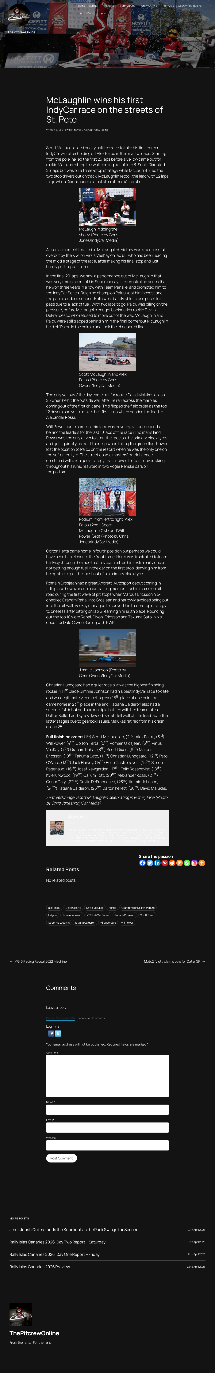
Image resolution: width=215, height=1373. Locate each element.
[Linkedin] (157, 863)
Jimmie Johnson (71, 915)
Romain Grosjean (125, 915)
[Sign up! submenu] (99, 5)
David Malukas (94, 907)
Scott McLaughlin (58, 922)
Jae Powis (65, 129)
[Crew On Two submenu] (158, 5)
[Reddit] (172, 863)
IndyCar (87, 129)
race (96, 129)
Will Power (127, 922)
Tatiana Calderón (85, 922)
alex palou (54, 907)
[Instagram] (194, 863)
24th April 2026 (197, 1254)
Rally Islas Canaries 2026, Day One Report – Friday (55, 1254)
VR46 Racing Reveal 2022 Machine (41, 961)
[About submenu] (109, 13)
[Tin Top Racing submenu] (97, 13)
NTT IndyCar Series (97, 915)
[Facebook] (142, 863)
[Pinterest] (164, 863)
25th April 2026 (197, 1242)
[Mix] (179, 863)
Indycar (78, 129)
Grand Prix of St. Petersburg (138, 907)
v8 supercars (108, 922)
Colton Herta (73, 907)
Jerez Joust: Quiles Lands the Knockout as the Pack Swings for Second (74, 1229)
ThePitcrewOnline (21, 32)
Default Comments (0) (60, 1018)
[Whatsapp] (187, 863)
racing (104, 129)
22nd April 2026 (196, 1266)
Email (50, 1120)
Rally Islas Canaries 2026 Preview (40, 1266)
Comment (53, 1052)
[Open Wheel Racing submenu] (203, 5)
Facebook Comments (91, 1018)
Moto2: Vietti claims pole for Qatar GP (172, 961)
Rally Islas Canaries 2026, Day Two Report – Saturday (58, 1242)
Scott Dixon (147, 915)
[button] (51, 1033)
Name (50, 1102)
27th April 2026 (197, 1229)
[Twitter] (150, 863)
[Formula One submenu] (136, 5)
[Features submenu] (116, 5)
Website (51, 1138)
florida (112, 907)
